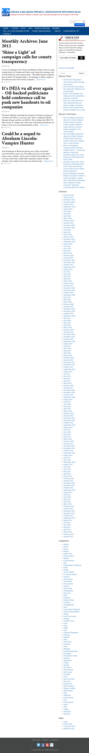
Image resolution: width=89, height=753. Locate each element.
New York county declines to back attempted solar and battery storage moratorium (73, 103)
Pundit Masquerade (41, 31)
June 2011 (67, 525)
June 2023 (67, 230)
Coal (65, 700)
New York (66, 593)
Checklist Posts (69, 621)
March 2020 (67, 302)
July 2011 (66, 523)
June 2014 (67, 460)
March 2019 (67, 327)
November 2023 (69, 228)
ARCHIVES (36, 740)
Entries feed (67, 724)
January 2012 (68, 509)
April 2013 (67, 474)
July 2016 (66, 402)
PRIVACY (45, 740)
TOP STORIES (68, 572)
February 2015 (68, 441)
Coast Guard (68, 579)
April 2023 (67, 232)
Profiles (66, 663)
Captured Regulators (70, 633)
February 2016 (68, 413)
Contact (7, 34)
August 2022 (68, 244)
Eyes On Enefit (68, 679)
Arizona (66, 586)
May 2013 (66, 471)
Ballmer (66, 551)
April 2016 (67, 409)
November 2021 (69, 262)
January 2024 (68, 223)
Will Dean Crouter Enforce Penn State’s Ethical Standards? (73, 168)
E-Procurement (68, 560)
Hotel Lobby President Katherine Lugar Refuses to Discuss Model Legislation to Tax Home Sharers (73, 127)
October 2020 (68, 293)
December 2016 (69, 390)
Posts (65, 623)
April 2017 (67, 381)
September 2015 (69, 425)
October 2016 (68, 395)
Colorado (66, 602)
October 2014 (68, 451)
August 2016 (68, 399)
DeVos (65, 547)
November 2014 (69, 448)
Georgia (66, 619)
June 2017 (67, 376)
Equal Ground (68, 698)
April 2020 (67, 300)
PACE (65, 595)
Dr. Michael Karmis (70, 574)
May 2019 (66, 323)
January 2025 (68, 197)
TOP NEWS (67, 581)
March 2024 (67, 218)
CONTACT (54, 740)
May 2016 (66, 406)
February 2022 (68, 255)
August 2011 (68, 520)
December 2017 (69, 362)
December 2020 (69, 288)
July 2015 (66, 430)
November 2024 (69, 202)
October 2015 (68, 423)
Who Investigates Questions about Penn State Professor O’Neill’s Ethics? (73, 120)
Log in (65, 722)
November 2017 (69, 365)
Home (5, 28)
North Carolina (42, 28)
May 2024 (66, 214)
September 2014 (69, 453)
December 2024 (69, 200)
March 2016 (67, 411)
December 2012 (69, 483)
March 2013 (67, 476)
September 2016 (69, 397)
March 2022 (67, 253)
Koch (23, 28)
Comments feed (69, 726)
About (57, 31)
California (66, 598)
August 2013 (68, 464)
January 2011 (68, 536)
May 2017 (66, 379)
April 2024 (67, 216)
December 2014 (69, 446)
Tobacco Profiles (69, 688)
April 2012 (67, 502)
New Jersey (67, 672)
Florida (65, 570)
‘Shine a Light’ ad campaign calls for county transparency (27, 57)
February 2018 (68, 358)
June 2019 (67, 320)
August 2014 (68, 455)
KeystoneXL (67, 684)
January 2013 (68, 481)
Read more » (41, 79)
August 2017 (68, 372)
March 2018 (67, 355)
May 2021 (66, 276)
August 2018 (68, 344)
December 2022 (69, 239)
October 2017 (68, 367)
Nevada (66, 665)
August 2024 (68, 209)
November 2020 (69, 290)
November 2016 (69, 392)
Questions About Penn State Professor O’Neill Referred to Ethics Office (73, 157)
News (65, 626)
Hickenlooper (68, 691)
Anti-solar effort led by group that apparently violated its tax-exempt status (74, 89)
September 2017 (69, 369)
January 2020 (68, 307)
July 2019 (66, 318)
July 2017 (66, 374)
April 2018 (67, 353)
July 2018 (66, 346)
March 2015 (67, 439)
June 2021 (67, 274)
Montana (66, 658)
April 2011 (67, 529)
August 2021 (68, 269)
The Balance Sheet (70, 656)
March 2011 (67, 532)
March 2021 (67, 281)
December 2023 (69, 225)
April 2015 (67, 437)
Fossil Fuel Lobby (69, 616)
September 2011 (69, 518)
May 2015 (66, 434)
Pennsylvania (68, 584)
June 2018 (67, 348)
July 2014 (66, 457)
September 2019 (69, 316)
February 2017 (68, 385)
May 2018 (66, 351)
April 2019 (67, 325)
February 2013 (68, 478)
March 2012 (67, 504)
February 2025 (68, 195)
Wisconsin (67, 711)
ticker (65, 607)
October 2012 (68, 488)
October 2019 (68, 313)
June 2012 (67, 497)
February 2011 (68, 534)
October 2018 (68, 339)
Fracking (66, 644)
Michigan (66, 649)
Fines (65, 646)
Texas (65, 705)
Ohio (30, 28)
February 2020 (68, 304)
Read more (7, 82)
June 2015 (67, 432)
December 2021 (69, 260)
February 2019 (68, 330)
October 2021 (68, 265)
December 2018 (69, 334)
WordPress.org (68, 729)
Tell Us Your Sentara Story (16, 31)
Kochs (65, 567)
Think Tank (67, 642)
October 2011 (68, 516)
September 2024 (69, 207)
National (66, 577)
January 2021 (68, 286)
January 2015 (68, 444)
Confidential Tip (71, 31)
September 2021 (69, 267)
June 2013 (67, 469)
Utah (65, 707)
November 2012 (69, 485)
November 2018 (69, 337)
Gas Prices (67, 667)
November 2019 (69, 311)
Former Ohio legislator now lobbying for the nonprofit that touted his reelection (73, 96)
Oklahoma (67, 695)
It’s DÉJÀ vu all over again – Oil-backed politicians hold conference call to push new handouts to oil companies (27, 97)
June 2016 (67, 404)
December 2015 (69, 418)
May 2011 (66, 527)
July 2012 (66, 495)
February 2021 (68, 283)
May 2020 (66, 297)
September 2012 (69, 490)
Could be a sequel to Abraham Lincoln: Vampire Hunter (21, 138)
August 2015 (68, 427)
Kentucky (66, 635)
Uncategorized (68, 605)
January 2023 (68, 237)
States (14, 28)
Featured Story (68, 600)
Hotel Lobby (67, 588)
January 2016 (68, 416)
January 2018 (68, 360)
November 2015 (69, 420)
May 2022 (66, 251)
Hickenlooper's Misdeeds (72, 565)
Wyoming (66, 714)
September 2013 (69, 462)
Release (66, 637)
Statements (67, 660)
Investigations (68, 591)
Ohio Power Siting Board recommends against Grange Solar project (73, 82)
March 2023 (67, 235)
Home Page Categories (71, 609)
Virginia (55, 28)
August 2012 (68, 492)
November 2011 (69, 513)
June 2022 (67, 248)
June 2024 (67, 211)
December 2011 (69, 511)
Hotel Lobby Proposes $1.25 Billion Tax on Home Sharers (73, 141)
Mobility (66, 558)
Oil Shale (66, 674)
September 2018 (69, 341)
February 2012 (68, 506)
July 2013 (66, 467)
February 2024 (68, 221)
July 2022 (66, 246)
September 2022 (69, 241)
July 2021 (66, 272)
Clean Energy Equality (71, 612)
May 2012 (66, 499)
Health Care (67, 554)
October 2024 (68, 204)
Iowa (65, 630)
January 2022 (68, 258)
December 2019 (69, 309)
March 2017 (67, 383)
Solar (65, 639)
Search (84, 21)
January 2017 (68, 388)
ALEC (65, 677)
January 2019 (68, 332)
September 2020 (69, 295)
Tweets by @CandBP (66, 68)
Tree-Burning (68, 670)
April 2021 (67, 279)
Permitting (67, 653)
